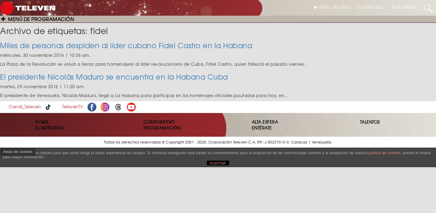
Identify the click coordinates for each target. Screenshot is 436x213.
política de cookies (385, 153)
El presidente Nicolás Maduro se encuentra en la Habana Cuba (114, 76)
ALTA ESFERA (404, 7)
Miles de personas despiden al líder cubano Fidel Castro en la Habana (126, 45)
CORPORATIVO (159, 122)
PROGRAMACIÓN (161, 128)
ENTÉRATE (262, 128)
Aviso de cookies (17, 152)
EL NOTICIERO (371, 7)
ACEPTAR (218, 163)
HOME (41, 122)
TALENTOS (370, 122)
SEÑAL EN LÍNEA (332, 7)
